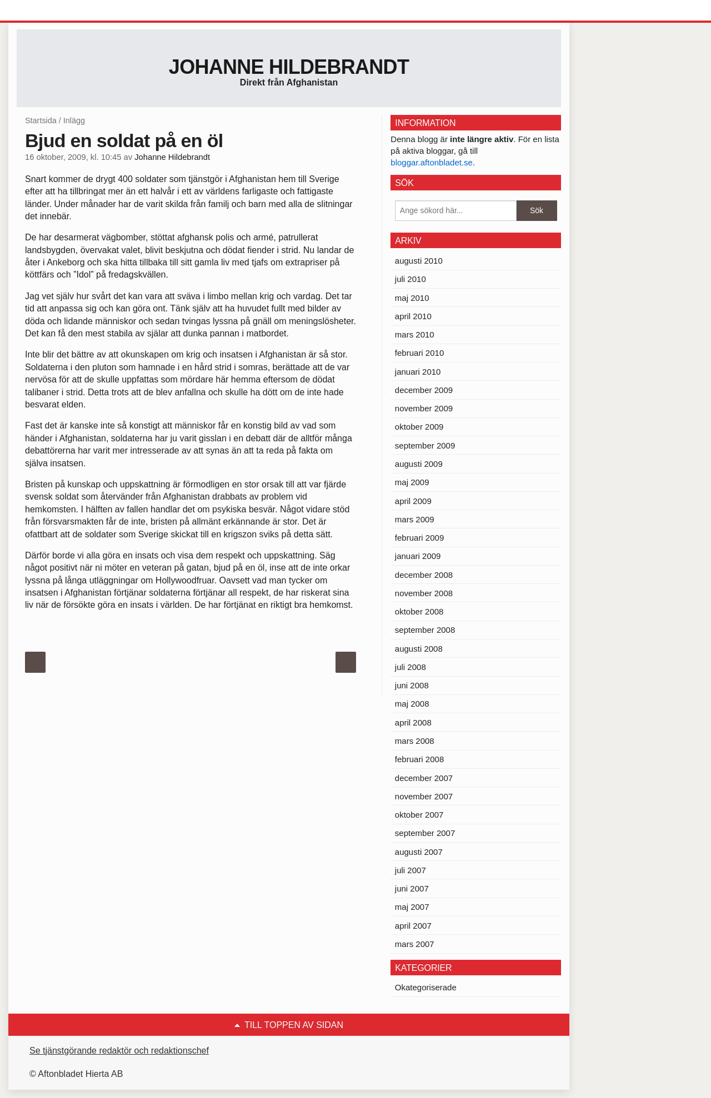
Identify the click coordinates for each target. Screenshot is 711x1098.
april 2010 (413, 316)
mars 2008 (414, 741)
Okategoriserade (426, 987)
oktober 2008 (419, 611)
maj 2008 (412, 703)
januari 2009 (418, 556)
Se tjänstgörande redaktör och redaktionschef (119, 1050)
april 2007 (413, 925)
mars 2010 (414, 334)
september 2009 (425, 445)
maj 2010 (412, 298)
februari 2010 (419, 352)
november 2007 (424, 796)
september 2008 (425, 629)
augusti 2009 (419, 464)
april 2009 (413, 501)
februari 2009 (419, 537)
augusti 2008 (419, 648)
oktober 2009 (419, 426)
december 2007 (424, 778)
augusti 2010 (419, 260)
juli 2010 (410, 279)
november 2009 (424, 408)
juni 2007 (412, 888)
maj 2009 (412, 482)
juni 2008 (412, 685)
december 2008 (424, 575)
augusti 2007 (419, 852)
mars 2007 (414, 944)
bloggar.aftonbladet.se (431, 162)
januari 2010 (418, 371)
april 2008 (413, 722)
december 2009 (424, 390)
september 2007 (425, 833)
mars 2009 (414, 519)
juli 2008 (410, 667)
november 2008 (424, 593)
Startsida (41, 120)
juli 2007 (410, 870)
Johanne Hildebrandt (289, 67)
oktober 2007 (419, 814)
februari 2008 (419, 759)
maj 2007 (412, 906)
